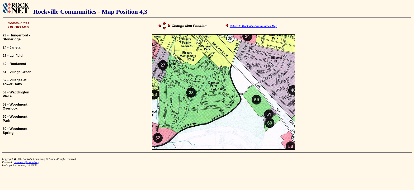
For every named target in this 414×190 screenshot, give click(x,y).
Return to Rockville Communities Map (253, 26)
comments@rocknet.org (26, 162)
